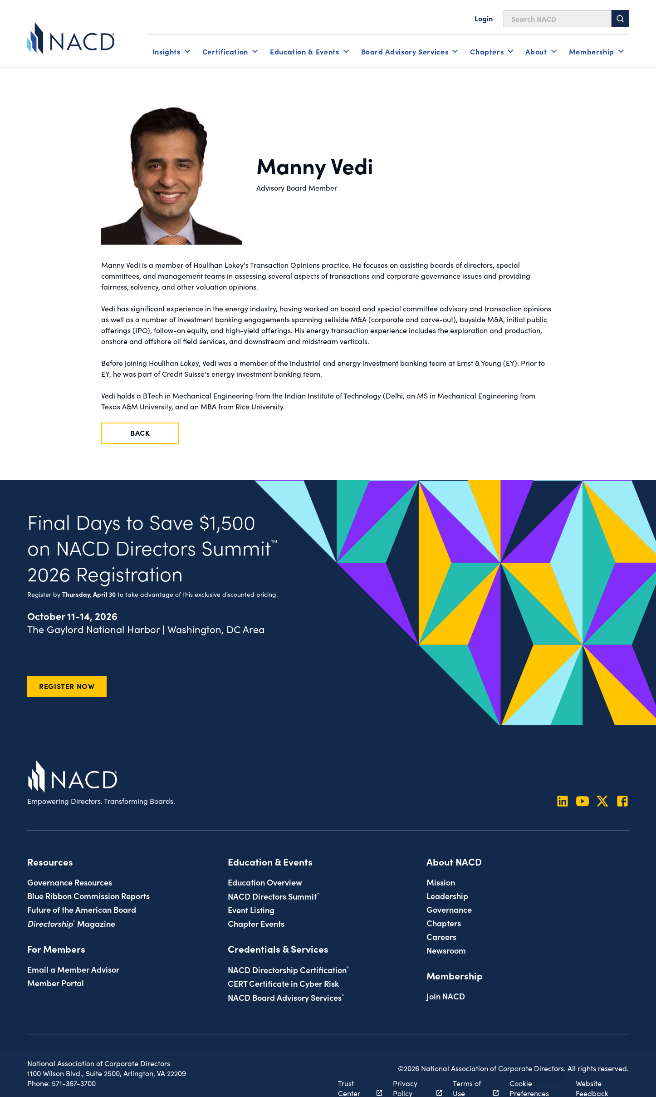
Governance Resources (69, 882)
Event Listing (251, 909)
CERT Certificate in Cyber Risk (283, 983)
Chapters (443, 923)
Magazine (71, 923)
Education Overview (265, 882)
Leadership (447, 895)
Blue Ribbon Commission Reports (88, 895)
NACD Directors (273, 896)
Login (484, 18)
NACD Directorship (288, 969)
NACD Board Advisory (286, 997)
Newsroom (446, 950)
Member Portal (55, 983)
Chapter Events (256, 923)
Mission (440, 882)
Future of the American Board (81, 909)
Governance (449, 909)
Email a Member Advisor (73, 969)
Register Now (67, 686)
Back (140, 433)
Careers (441, 936)
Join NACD (445, 996)
